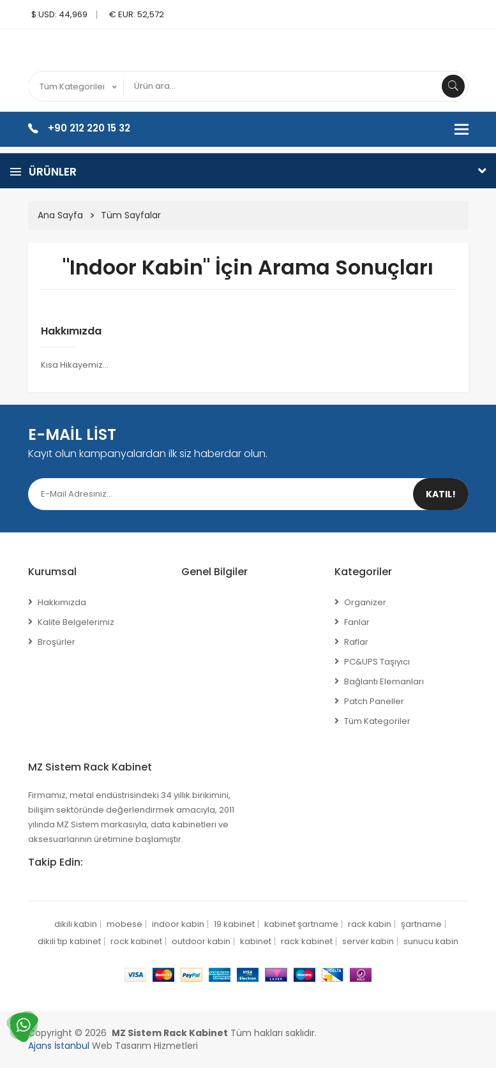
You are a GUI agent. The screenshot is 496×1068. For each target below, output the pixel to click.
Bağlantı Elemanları (384, 681)
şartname (421, 924)
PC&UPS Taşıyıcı (377, 662)
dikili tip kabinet (69, 941)
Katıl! (441, 494)
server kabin (368, 941)
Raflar (356, 642)
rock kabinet (136, 941)
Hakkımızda (71, 331)
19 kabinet (234, 924)
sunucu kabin (430, 941)
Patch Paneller (374, 701)
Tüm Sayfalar (131, 215)
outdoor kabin (201, 941)
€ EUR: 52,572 (136, 14)
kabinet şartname (301, 924)
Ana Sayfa (60, 215)
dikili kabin (75, 924)
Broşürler (56, 642)
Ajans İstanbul (58, 1045)
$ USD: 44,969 (59, 14)
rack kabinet (307, 941)
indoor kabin (178, 924)
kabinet (255, 941)
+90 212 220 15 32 (89, 128)
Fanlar (357, 622)
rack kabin (369, 924)
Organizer (365, 602)
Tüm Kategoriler (377, 721)
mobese (124, 924)
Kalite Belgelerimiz (76, 622)
